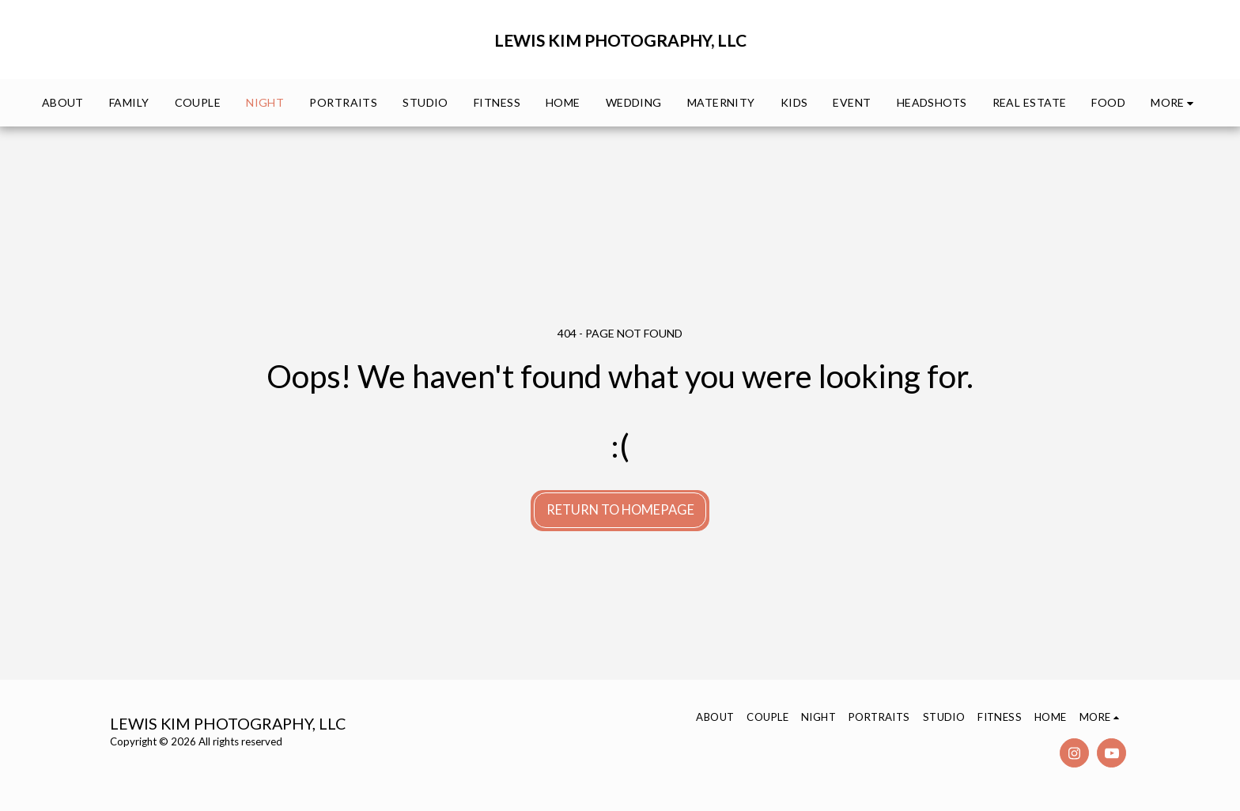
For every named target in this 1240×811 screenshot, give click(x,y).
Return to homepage (620, 510)
